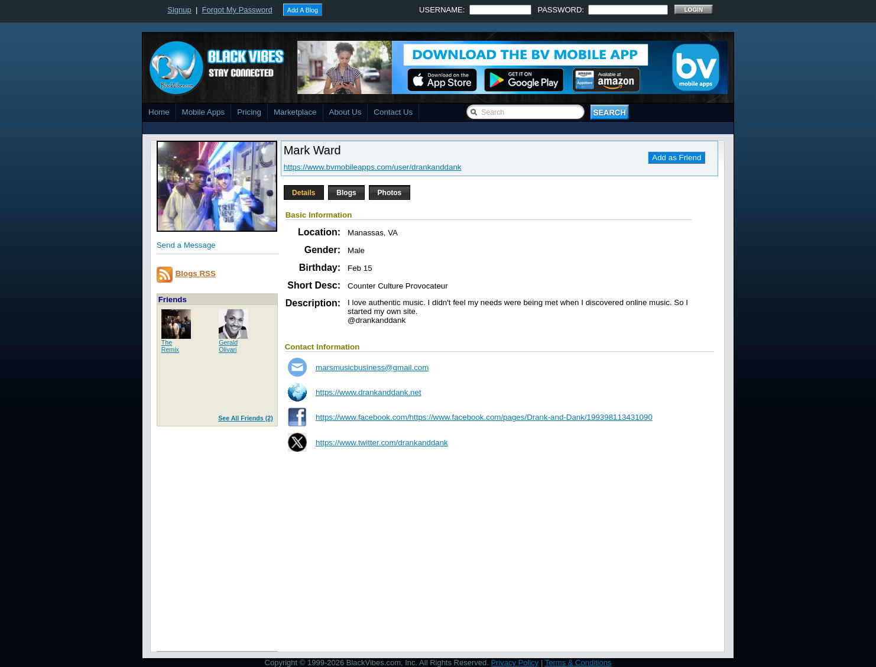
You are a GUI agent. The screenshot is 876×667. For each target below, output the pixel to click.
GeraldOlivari (228, 346)
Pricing (249, 112)
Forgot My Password (237, 9)
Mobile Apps (203, 112)
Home (159, 112)
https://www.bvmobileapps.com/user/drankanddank (373, 167)
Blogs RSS (196, 273)
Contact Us (393, 112)
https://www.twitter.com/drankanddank (382, 442)
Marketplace (295, 112)
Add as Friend (676, 157)
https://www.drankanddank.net (368, 392)
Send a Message (186, 245)
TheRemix (170, 346)
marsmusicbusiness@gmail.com (372, 367)
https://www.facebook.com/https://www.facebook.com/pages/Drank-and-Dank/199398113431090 (484, 417)
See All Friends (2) (245, 418)
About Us (345, 112)
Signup (179, 9)
